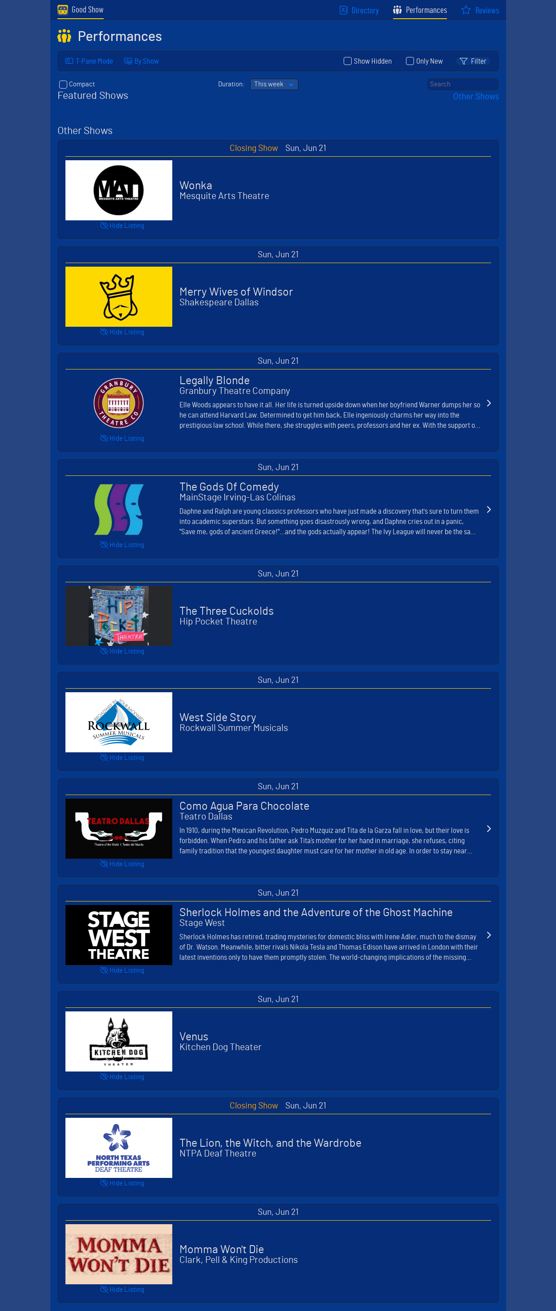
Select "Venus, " (278, 1041)
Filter (479, 61)
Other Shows (476, 97)
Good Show (80, 10)
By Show (146, 61)
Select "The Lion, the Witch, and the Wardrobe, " (278, 1148)
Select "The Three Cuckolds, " (278, 616)
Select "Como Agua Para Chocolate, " (278, 828)
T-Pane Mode (94, 61)
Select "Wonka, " (278, 190)
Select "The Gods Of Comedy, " (278, 509)
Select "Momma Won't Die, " (278, 1254)
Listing (127, 226)
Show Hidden (368, 61)
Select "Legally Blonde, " (278, 403)
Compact (78, 84)
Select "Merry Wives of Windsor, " (278, 296)
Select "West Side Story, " (278, 722)
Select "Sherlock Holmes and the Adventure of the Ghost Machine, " (278, 935)
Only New (425, 61)
